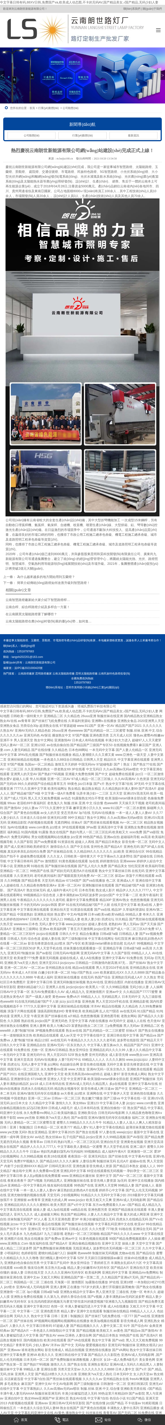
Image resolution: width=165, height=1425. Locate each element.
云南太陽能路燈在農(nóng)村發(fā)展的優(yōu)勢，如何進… (48, 621)
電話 (62, 1420)
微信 (144, 1420)
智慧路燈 (125, 167)
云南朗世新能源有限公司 (40, 662)
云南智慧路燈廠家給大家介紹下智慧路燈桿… (38, 600)
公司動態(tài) (32, 135)
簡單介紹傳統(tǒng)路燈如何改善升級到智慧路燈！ (53, 583)
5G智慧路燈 (108, 172)
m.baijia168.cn (65, 158)
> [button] (162, 75)
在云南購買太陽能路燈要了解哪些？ (31, 614)
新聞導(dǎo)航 (82, 124)
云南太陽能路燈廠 (63, 673)
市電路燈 (67, 172)
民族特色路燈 (87, 172)
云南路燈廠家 (26, 673)
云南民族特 (105, 673)
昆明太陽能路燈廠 (86, 673)
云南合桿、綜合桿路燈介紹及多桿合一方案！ (38, 607)
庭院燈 (34, 172)
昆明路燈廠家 (43, 673)
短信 (103, 1420)
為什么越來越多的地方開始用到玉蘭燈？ (45, 577)
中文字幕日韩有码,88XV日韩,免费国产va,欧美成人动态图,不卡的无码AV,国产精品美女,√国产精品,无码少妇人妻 (79, 2)
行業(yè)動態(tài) (48, 108)
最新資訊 (133, 135)
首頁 (32, 108)
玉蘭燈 (35, 640)
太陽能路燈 (144, 167)
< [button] (2, 75)
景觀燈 (20, 172)
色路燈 (121, 673)
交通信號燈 (50, 172)
